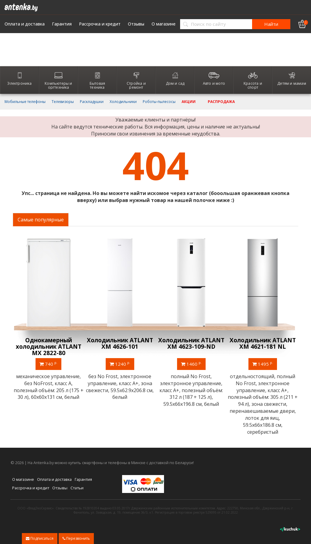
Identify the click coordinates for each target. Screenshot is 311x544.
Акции (189, 102)
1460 (191, 363)
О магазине (164, 24)
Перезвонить (76, 538)
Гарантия (62, 24)
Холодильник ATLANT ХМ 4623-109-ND (191, 343)
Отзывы (136, 24)
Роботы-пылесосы (159, 102)
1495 (262, 363)
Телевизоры (63, 102)
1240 (120, 363)
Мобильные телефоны (25, 102)
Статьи (77, 488)
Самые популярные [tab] (41, 219)
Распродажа (221, 102)
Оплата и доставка (25, 24)
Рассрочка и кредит (100, 24)
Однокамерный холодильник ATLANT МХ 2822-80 (48, 346)
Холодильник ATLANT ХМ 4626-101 (120, 343)
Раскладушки (92, 102)
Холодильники (123, 102)
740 (48, 363)
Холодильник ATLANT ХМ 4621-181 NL (263, 343)
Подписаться (39, 538)
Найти (271, 24)
